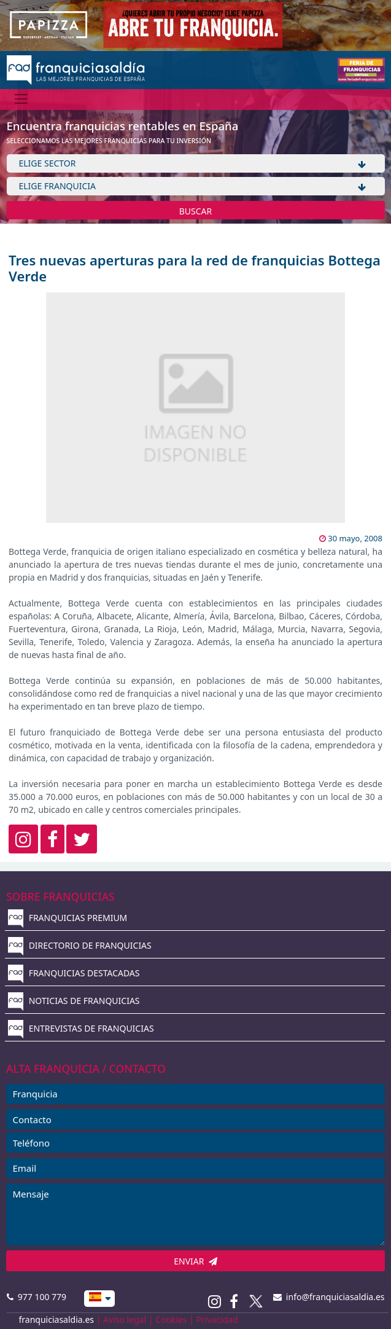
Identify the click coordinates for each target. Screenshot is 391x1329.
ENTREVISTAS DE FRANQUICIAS (81, 1028)
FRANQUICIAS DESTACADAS (74, 973)
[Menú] (21, 99)
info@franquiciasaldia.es (329, 1297)
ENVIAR (195, 1261)
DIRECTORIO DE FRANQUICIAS (80, 945)
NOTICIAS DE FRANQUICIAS (74, 1000)
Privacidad (217, 1319)
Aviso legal (124, 1319)
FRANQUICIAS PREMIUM (67, 917)
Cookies (171, 1319)
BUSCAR (195, 211)
